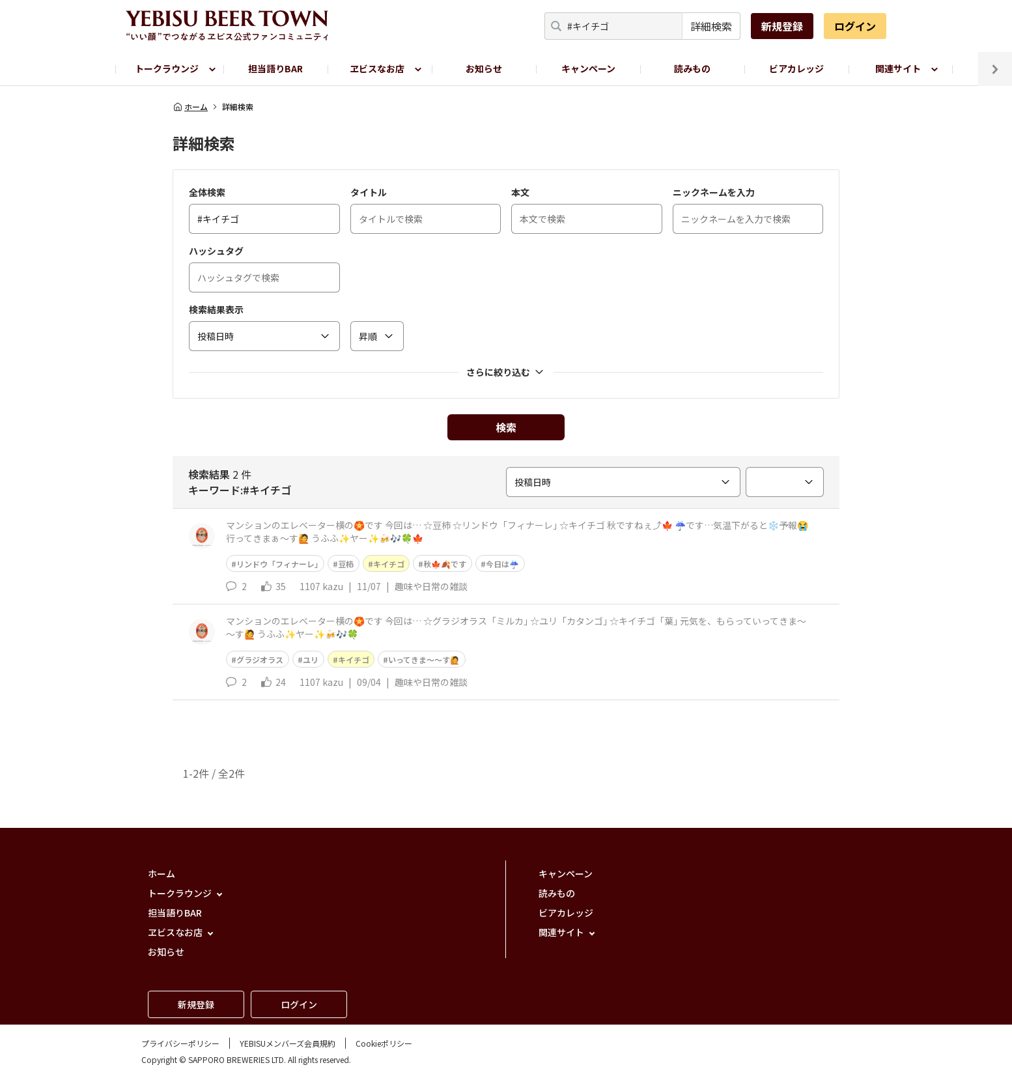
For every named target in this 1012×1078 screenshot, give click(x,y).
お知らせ (484, 68)
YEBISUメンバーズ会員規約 (287, 1043)
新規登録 (782, 26)
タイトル (368, 192)
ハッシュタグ (216, 250)
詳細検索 (711, 26)
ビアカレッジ (796, 68)
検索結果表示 (216, 309)
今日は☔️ (502, 563)
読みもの (692, 68)
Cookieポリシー (384, 1043)
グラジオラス (259, 659)
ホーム (190, 107)
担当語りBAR (275, 68)
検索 (506, 427)
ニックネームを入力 (714, 192)
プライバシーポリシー (180, 1043)
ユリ (310, 659)
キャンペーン (588, 68)
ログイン (855, 26)
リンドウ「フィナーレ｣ (277, 563)
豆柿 (346, 563)
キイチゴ (388, 563)
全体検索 (207, 192)
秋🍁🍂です (444, 563)
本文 (520, 192)
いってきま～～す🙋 (424, 659)
